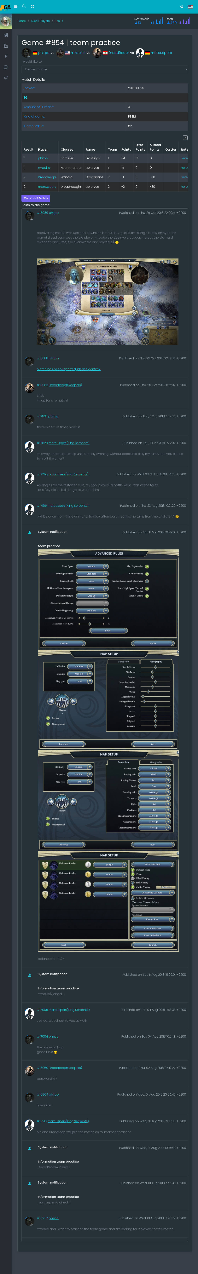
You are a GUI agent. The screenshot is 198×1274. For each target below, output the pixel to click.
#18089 (43, 213)
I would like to (31, 61)
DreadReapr (110, 52)
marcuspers (154, 52)
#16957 (43, 1218)
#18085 (43, 385)
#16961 (42, 1121)
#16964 (43, 1094)
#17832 (42, 416)
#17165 (42, 505)
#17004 (43, 1036)
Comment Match (36, 198)
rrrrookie (70, 52)
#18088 (43, 358)
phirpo (35, 52)
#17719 (42, 474)
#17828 (43, 443)
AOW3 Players (40, 21)
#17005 (43, 1010)
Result (59, 21)
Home (21, 21)
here (184, 158)
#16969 (43, 1068)
